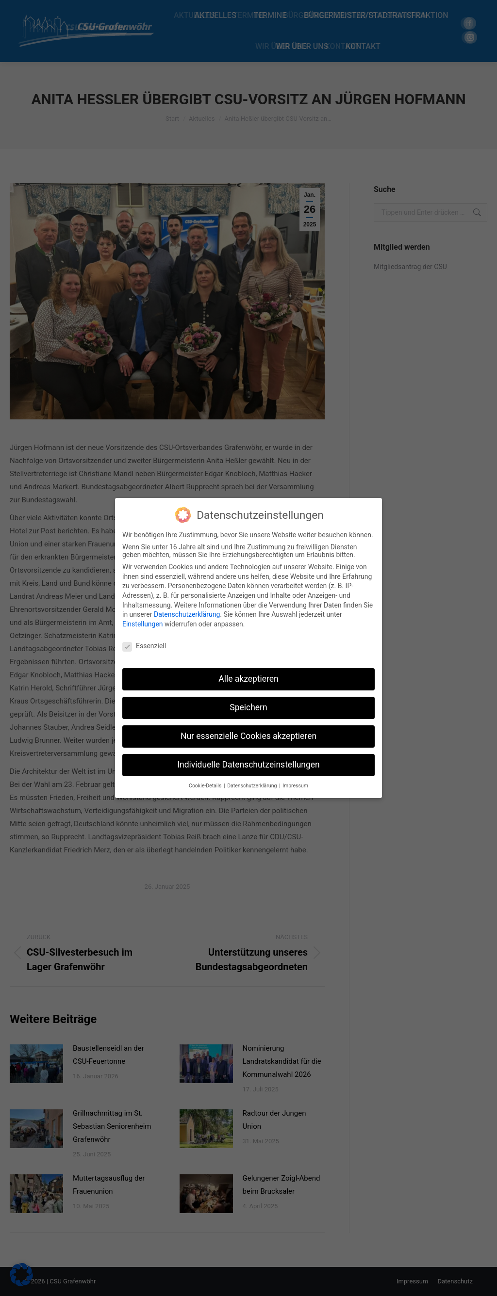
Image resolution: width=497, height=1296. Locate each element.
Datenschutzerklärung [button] (252, 786)
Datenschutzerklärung (187, 614)
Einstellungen (142, 623)
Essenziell (144, 645)
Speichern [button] (248, 707)
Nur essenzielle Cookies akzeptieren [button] (248, 736)
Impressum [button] (295, 786)
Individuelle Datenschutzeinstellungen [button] (248, 764)
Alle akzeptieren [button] (248, 679)
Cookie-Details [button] (206, 786)
